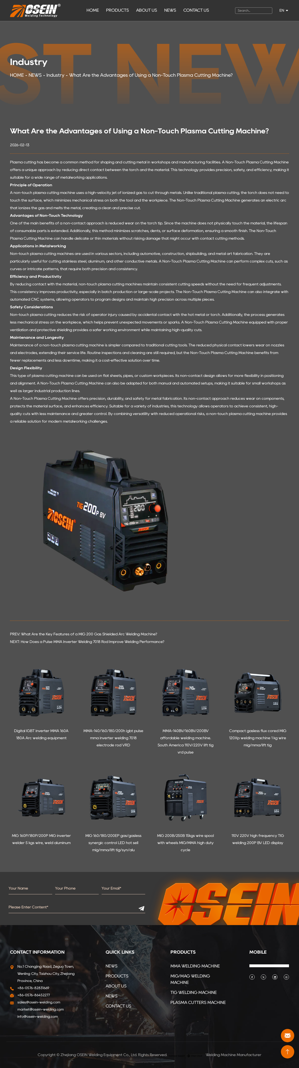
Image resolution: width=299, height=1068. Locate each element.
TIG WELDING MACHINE (193, 992)
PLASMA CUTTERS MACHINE (198, 1002)
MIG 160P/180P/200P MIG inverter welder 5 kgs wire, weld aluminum (41, 839)
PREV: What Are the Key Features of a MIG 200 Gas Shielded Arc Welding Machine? (83, 634)
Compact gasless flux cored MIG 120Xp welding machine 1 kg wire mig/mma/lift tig (257, 738)
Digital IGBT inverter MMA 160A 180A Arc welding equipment (41, 734)
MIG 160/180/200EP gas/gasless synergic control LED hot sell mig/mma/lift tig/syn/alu (113, 843)
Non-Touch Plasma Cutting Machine (257, 162)
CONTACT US (196, 10)
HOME (93, 10)
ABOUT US (146, 10)
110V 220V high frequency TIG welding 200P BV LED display (258, 839)
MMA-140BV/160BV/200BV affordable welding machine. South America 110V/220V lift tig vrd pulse (185, 741)
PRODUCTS (117, 10)
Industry (55, 75)
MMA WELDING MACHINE (195, 966)
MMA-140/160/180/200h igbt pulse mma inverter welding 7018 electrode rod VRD (113, 738)
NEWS (170, 10)
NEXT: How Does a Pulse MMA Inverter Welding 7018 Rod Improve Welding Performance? (87, 641)
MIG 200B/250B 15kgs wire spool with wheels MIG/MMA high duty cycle (185, 843)
